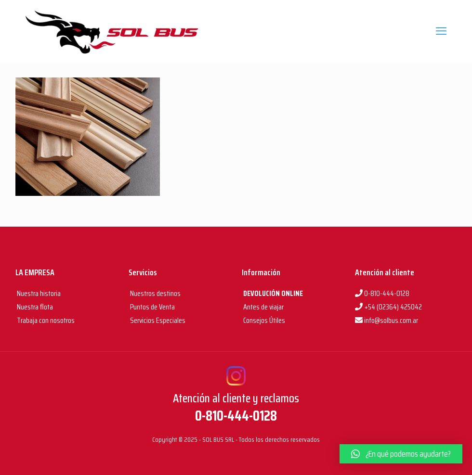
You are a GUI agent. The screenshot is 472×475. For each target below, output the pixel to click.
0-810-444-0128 (382, 293)
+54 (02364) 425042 (388, 307)
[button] (401, 453)
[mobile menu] (441, 31)
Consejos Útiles (263, 320)
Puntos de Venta (152, 307)
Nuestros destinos (155, 293)
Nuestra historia (39, 293)
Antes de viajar (263, 307)
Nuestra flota (34, 307)
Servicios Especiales (157, 320)
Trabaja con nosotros (45, 320)
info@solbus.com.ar (386, 320)
